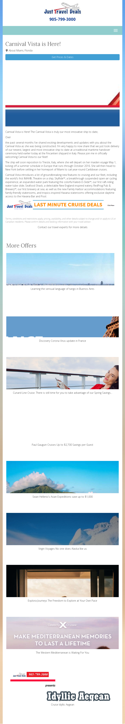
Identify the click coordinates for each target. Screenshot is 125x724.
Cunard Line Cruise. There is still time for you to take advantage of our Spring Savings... (62, 375)
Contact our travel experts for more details (62, 227)
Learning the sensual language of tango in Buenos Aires (62, 271)
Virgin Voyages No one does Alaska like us (62, 531)
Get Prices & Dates (62, 57)
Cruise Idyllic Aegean (62, 687)
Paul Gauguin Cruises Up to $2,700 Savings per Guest (62, 427)
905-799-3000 (62, 19)
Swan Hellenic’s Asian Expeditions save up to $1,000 (62, 479)
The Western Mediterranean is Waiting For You (62, 635)
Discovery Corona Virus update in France (62, 323)
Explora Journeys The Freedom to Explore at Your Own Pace (62, 583)
